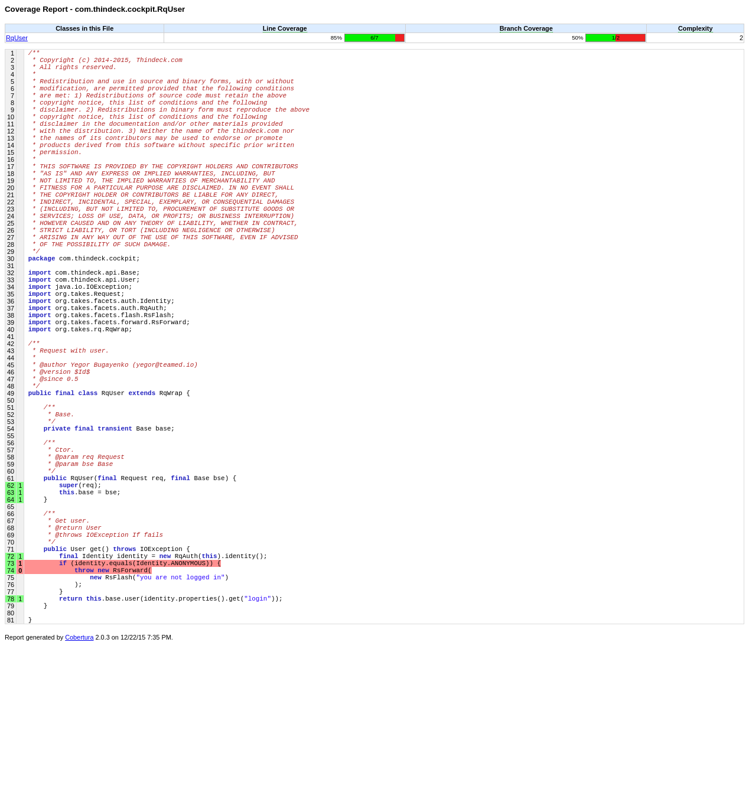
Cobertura (79, 780)
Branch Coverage (526, 28)
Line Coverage (285, 28)
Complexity (695, 28)
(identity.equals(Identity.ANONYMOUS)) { (124, 691)
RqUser (17, 37)
